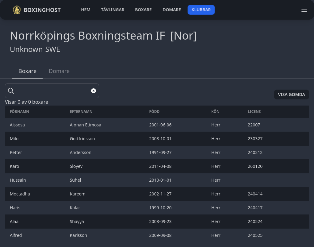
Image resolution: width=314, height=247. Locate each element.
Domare (59, 71)
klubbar (201, 10)
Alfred (16, 235)
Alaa (15, 221)
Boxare (27, 71)
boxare (143, 10)
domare (172, 10)
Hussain (18, 180)
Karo (15, 166)
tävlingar (112, 10)
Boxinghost (37, 10)
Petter (16, 152)
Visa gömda (291, 94)
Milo (15, 138)
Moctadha (20, 194)
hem (85, 10)
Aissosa (18, 125)
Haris (15, 207)
